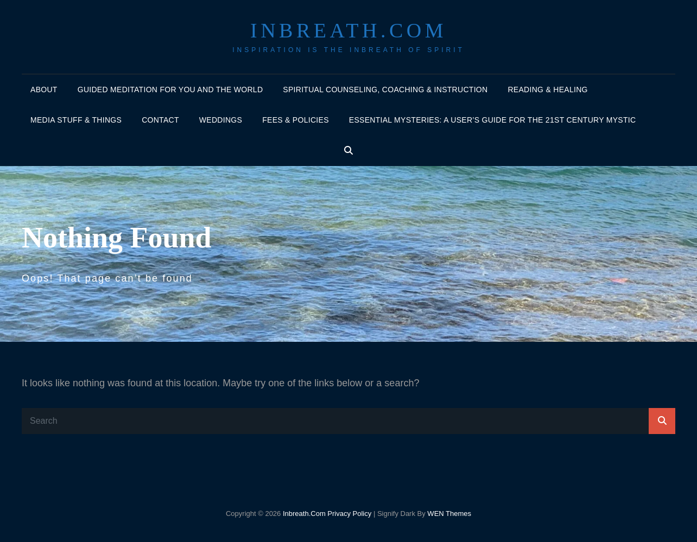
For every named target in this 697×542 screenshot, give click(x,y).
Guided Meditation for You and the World (170, 89)
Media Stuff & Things (76, 120)
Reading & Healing (547, 89)
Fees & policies (295, 120)
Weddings (220, 120)
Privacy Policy (349, 513)
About (44, 89)
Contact (160, 120)
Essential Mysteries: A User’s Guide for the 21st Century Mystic (492, 120)
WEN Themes (449, 513)
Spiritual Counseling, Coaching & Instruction (385, 89)
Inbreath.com (348, 30)
